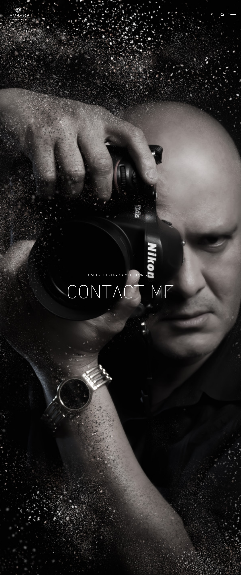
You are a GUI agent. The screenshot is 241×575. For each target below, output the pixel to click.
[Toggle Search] (222, 14)
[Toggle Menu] (233, 14)
